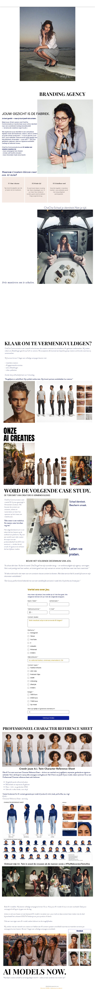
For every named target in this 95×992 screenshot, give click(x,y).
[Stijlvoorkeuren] (48, 660)
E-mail (52, 609)
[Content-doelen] (48, 623)
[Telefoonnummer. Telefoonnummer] (39, 612)
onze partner (30, 137)
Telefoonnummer (34, 609)
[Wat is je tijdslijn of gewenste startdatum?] (29, 712)
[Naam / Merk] (37, 604)
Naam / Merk (32, 601)
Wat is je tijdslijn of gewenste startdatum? (41, 709)
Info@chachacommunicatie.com (52, 986)
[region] (13, 190)
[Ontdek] (79, 931)
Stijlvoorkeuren (33, 657)
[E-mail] (59, 612)
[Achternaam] (59, 604)
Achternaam (54, 601)
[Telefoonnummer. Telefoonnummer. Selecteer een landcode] (31, 612)
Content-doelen (33, 617)
